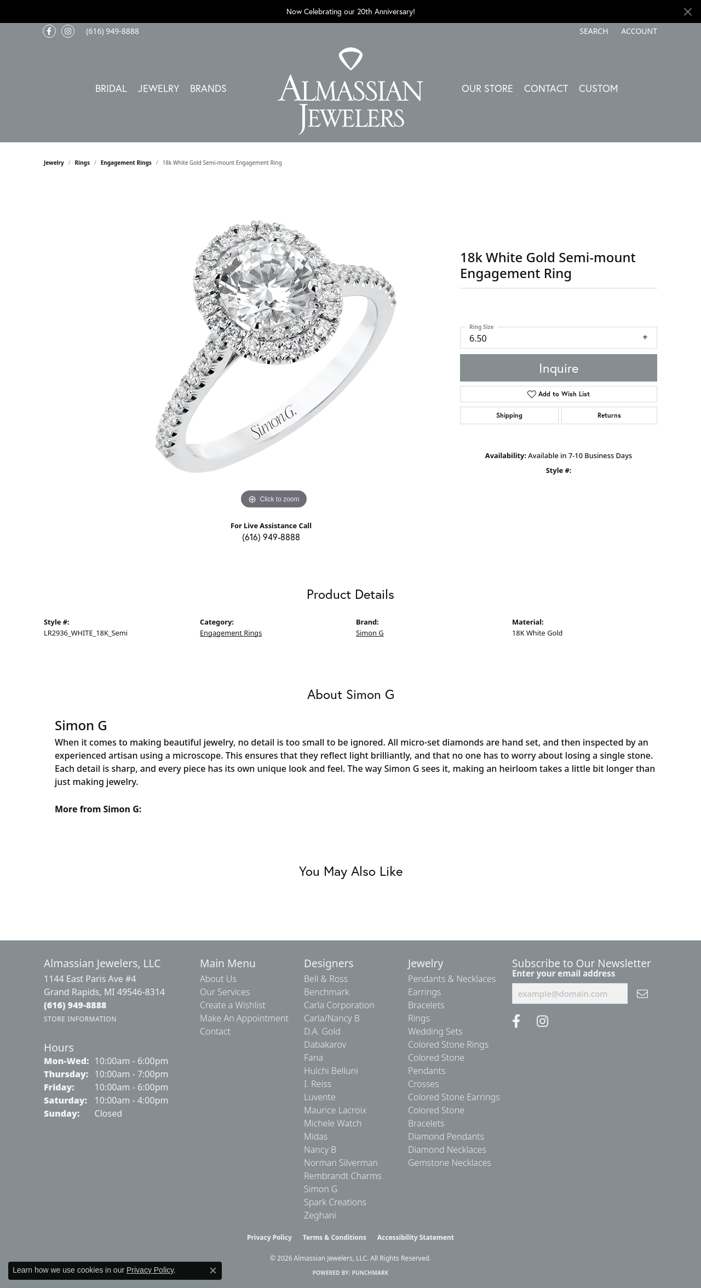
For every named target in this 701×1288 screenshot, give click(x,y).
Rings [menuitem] (419, 1018)
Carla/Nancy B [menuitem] (332, 1018)
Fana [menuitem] (313, 1058)
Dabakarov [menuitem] (325, 1044)
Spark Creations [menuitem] (335, 1202)
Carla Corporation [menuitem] (339, 1005)
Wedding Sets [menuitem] (435, 1031)
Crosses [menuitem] (423, 1084)
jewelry (54, 162)
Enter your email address (563, 973)
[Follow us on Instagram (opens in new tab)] (67, 31)
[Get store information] (80, 1019)
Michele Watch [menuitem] (333, 1123)
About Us (218, 979)
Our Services (225, 992)
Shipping (509, 415)
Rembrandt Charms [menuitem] (343, 1176)
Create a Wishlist (233, 1005)
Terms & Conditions (334, 1237)
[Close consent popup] (213, 1270)
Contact (546, 88)
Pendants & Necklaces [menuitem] (452, 979)
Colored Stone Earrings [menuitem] (454, 1097)
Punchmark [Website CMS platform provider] (370, 1273)
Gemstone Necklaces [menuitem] (449, 1163)
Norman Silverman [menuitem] (341, 1163)
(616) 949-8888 (271, 536)
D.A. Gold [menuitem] (322, 1031)
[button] (592, 31)
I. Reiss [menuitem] (317, 1084)
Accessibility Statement (415, 1237)
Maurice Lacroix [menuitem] (335, 1110)
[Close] (687, 12)
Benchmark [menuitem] (326, 992)
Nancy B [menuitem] (320, 1149)
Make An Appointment (244, 1018)
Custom (598, 88)
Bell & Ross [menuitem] (326, 979)
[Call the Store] (75, 1005)
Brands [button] (208, 88)
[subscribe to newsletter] (642, 993)
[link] (111, 31)
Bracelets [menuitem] (426, 1005)
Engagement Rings (126, 162)
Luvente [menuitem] (320, 1097)
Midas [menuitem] (315, 1136)
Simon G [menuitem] (320, 1189)
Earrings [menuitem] (424, 992)
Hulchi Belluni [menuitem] (331, 1071)
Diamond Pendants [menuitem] (446, 1136)
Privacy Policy (269, 1237)
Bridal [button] (111, 88)
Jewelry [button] (158, 88)
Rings (82, 162)
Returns (609, 415)
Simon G (370, 633)
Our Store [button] (487, 88)
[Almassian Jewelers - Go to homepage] (350, 91)
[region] (274, 347)
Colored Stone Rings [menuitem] (448, 1044)
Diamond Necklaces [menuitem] (447, 1149)
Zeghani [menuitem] (320, 1215)
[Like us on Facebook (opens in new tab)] (49, 31)
